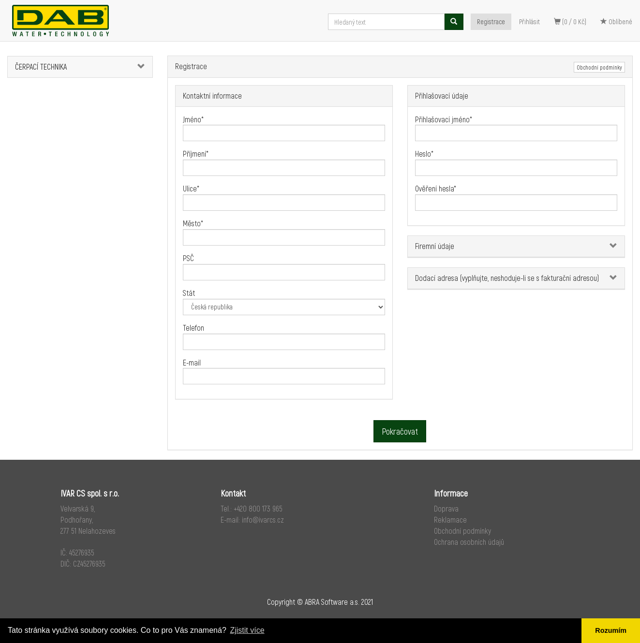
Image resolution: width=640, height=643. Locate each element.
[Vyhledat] (453, 22)
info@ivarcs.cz (263, 519)
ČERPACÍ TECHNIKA (41, 66)
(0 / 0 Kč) (570, 21)
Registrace (491, 21)
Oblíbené (616, 21)
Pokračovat (400, 431)
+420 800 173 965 (258, 508)
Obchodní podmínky (599, 67)
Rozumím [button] (610, 630)
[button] (140, 67)
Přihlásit (529, 21)
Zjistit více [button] (247, 630)
